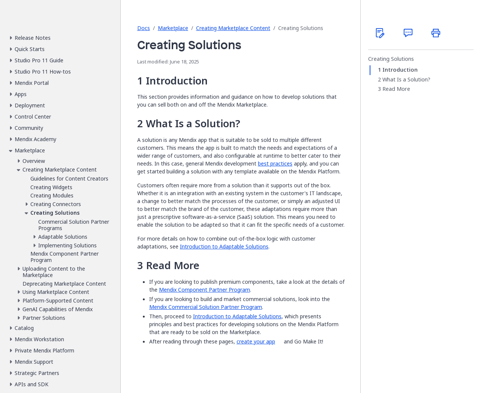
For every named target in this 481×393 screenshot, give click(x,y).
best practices (275, 163)
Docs (143, 28)
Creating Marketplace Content (233, 28)
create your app (256, 341)
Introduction (400, 70)
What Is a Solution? (406, 79)
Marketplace (173, 28)
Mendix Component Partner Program (204, 290)
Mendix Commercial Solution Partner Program (205, 307)
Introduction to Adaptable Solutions (224, 246)
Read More (396, 89)
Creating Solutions (391, 59)
